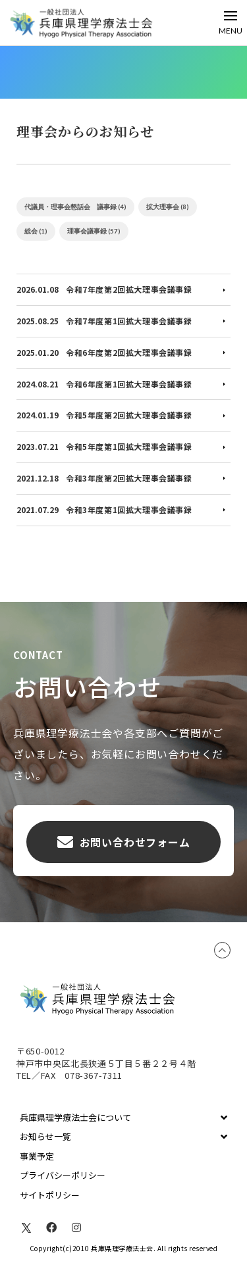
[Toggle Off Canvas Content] (230, 22)
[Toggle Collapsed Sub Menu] (123, 1117)
